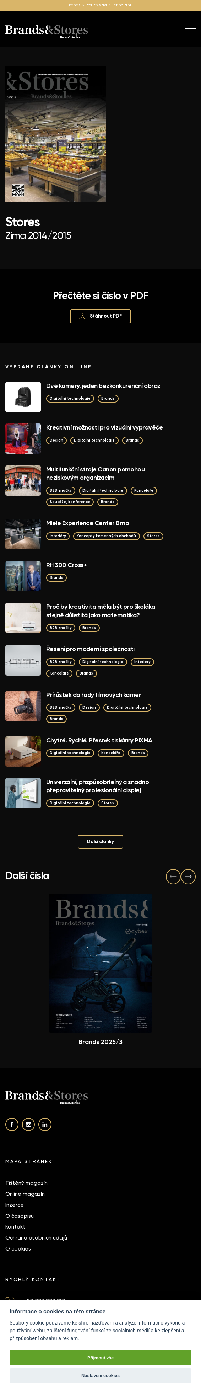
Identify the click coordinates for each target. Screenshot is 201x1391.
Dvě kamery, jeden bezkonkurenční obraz (103, 386)
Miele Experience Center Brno (87, 523)
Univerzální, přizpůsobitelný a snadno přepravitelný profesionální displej (97, 786)
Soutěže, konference (70, 502)
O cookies (18, 1249)
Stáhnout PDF (100, 316)
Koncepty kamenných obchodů (106, 536)
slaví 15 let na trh (114, 5)
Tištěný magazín (26, 1183)
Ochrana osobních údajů (36, 1238)
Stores (153, 536)
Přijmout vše (100, 1357)
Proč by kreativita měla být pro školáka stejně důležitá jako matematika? (100, 611)
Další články (100, 841)
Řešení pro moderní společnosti (90, 649)
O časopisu (19, 1216)
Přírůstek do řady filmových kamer (93, 695)
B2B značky (61, 490)
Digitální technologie (70, 398)
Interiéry (58, 536)
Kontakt (15, 1227)
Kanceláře (143, 490)
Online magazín (25, 1194)
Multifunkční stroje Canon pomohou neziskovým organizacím (95, 473)
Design (56, 440)
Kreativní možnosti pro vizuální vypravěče (104, 427)
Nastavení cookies (100, 1375)
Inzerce (14, 1205)
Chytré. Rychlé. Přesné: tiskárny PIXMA (99, 740)
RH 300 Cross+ (66, 565)
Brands (108, 398)
